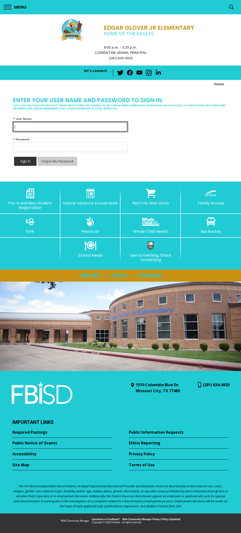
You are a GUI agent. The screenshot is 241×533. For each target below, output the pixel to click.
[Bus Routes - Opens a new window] (211, 225)
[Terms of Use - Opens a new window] (178, 465)
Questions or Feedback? (106, 519)
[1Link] (30, 225)
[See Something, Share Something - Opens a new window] (150, 251)
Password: (21, 139)
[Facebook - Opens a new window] (130, 73)
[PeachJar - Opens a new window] (90, 225)
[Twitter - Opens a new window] (120, 72)
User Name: (22, 118)
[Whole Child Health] (150, 225)
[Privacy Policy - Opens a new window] (178, 454)
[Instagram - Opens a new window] (149, 73)
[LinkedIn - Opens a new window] (158, 72)
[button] (15, 7)
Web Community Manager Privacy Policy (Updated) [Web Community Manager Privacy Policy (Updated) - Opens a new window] (151, 519)
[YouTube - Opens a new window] (139, 72)
